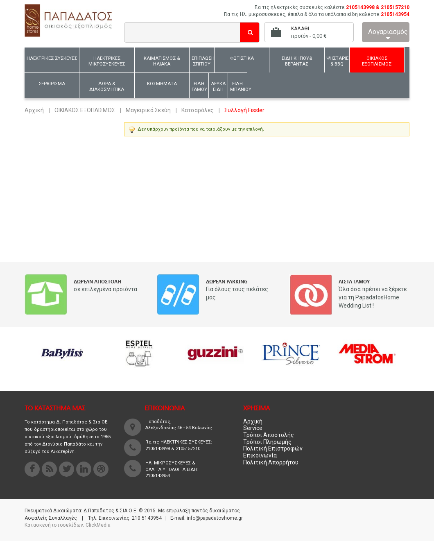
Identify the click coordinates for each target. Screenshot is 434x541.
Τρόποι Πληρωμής (267, 442)
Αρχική (34, 110)
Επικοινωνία (260, 455)
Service (252, 428)
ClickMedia (98, 525)
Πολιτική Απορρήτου (270, 462)
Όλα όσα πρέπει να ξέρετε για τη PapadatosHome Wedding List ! (373, 297)
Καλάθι (300, 29)
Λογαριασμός (388, 35)
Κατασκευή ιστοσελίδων (54, 525)
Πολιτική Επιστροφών (273, 448)
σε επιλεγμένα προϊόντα (105, 289)
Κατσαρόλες (197, 110)
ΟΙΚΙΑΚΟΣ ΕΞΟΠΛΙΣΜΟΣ (84, 110)
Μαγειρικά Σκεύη (148, 110)
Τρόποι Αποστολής (268, 435)
